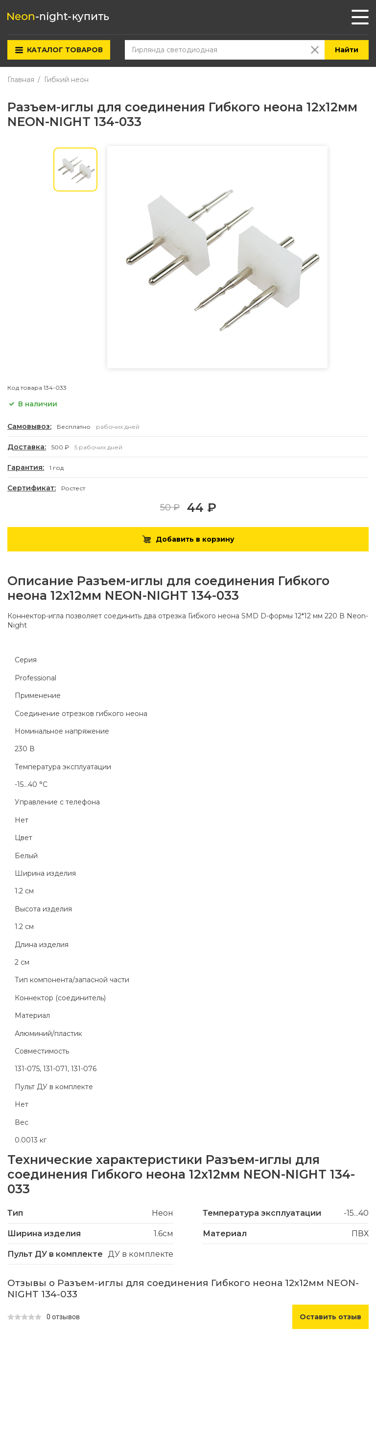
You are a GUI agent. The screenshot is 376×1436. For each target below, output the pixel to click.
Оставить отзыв (330, 1316)
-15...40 (356, 1213)
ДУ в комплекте (140, 1254)
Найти (346, 49)
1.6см (163, 1233)
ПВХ (360, 1233)
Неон (162, 1213)
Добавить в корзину (188, 539)
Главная (20, 79)
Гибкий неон (66, 79)
